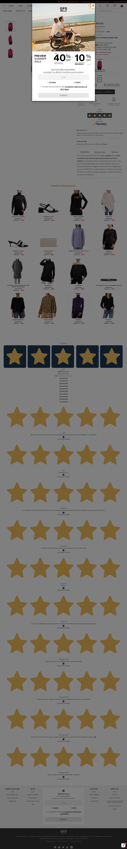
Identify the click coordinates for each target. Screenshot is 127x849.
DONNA (51, 82)
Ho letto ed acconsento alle (63, 88)
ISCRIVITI (63, 95)
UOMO (77, 82)
